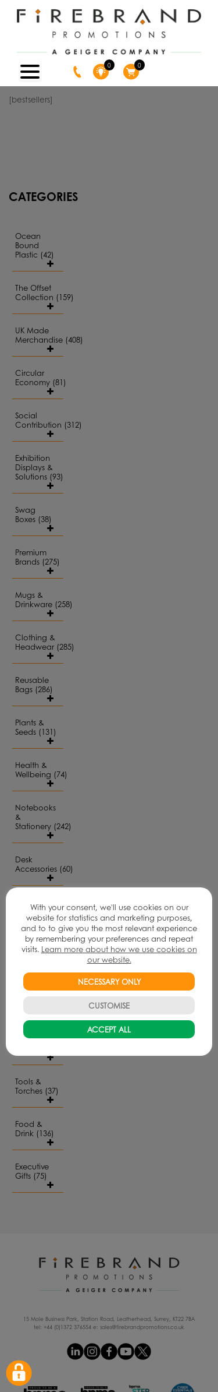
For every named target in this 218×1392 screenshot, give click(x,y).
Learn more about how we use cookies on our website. (119, 954)
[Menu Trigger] (30, 70)
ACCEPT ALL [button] (109, 1029)
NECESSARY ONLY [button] (109, 981)
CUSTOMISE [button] (109, 1005)
